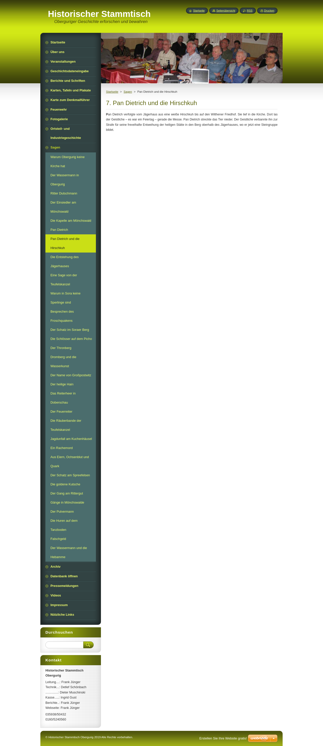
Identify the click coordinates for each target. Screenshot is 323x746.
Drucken (269, 10)
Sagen (128, 91)
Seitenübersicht (225, 10)
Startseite (112, 91)
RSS (249, 10)
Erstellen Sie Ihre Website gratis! (223, 738)
